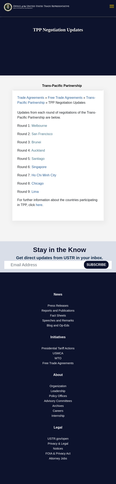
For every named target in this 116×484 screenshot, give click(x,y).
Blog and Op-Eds (58, 325)
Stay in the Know (59, 249)
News (58, 294)
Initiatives (58, 337)
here (39, 205)
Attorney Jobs (58, 458)
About (58, 375)
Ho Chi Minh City (43, 175)
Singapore (38, 167)
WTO (58, 358)
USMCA (58, 353)
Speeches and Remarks (58, 320)
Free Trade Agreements (65, 97)
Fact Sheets (58, 315)
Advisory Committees (58, 401)
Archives (58, 405)
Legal (58, 427)
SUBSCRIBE (96, 264)
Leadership (58, 391)
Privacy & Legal (58, 443)
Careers (58, 410)
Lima (35, 191)
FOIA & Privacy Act (58, 453)
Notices (58, 448)
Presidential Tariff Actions (58, 348)
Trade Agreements (30, 97)
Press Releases (58, 305)
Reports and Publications (58, 310)
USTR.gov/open (58, 438)
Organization (58, 386)
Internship (57, 415)
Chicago (37, 183)
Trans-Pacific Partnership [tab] (58, 86)
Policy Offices (58, 396)
